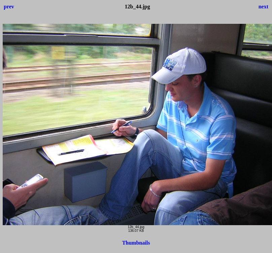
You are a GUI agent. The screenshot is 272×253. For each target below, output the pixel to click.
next (263, 6)
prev (9, 6)
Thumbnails (136, 243)
